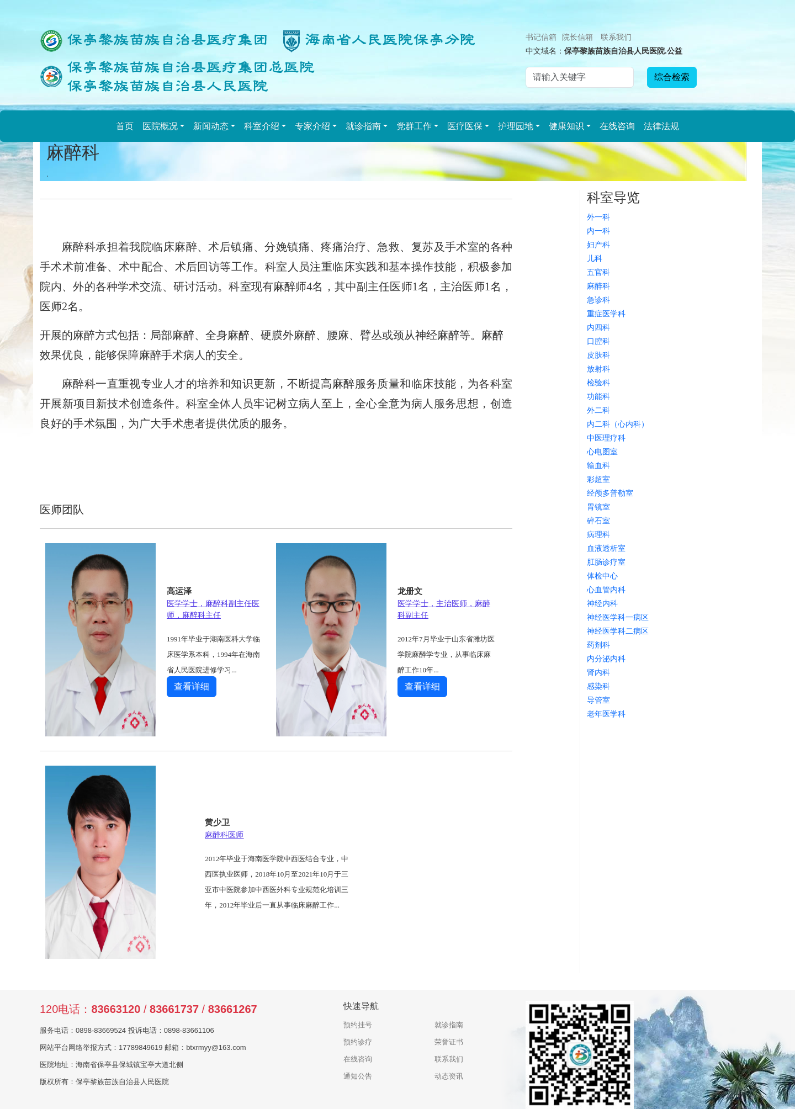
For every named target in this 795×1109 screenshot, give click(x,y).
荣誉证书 (448, 1042)
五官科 (598, 272)
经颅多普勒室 (610, 493)
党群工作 (414, 126)
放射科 (598, 368)
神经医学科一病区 (618, 617)
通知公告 (357, 1076)
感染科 (598, 686)
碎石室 (598, 520)
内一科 (598, 230)
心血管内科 (606, 589)
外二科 (598, 410)
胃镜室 (598, 506)
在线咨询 (617, 126)
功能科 (598, 396)
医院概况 (160, 126)
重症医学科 (606, 313)
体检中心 (602, 575)
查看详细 (191, 686)
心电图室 (602, 451)
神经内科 (602, 603)
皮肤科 (598, 355)
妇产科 (598, 244)
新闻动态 (211, 126)
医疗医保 (465, 126)
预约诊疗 (357, 1042)
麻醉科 (598, 286)
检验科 (598, 382)
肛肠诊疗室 (606, 562)
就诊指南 (363, 126)
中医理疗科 (606, 437)
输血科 (598, 465)
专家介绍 (312, 126)
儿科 (594, 258)
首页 (125, 126)
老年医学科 (606, 713)
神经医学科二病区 (618, 631)
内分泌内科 (606, 658)
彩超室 (598, 479)
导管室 (598, 700)
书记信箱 (541, 37)
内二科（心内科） (618, 424)
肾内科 (598, 672)
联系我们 (616, 37)
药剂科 (598, 644)
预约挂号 (357, 1025)
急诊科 (598, 299)
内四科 (598, 327)
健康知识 (566, 126)
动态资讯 (448, 1076)
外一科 (598, 217)
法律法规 (661, 126)
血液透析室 (606, 548)
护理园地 (515, 126)
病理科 (598, 534)
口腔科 (598, 341)
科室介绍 (261, 126)
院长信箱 (577, 37)
